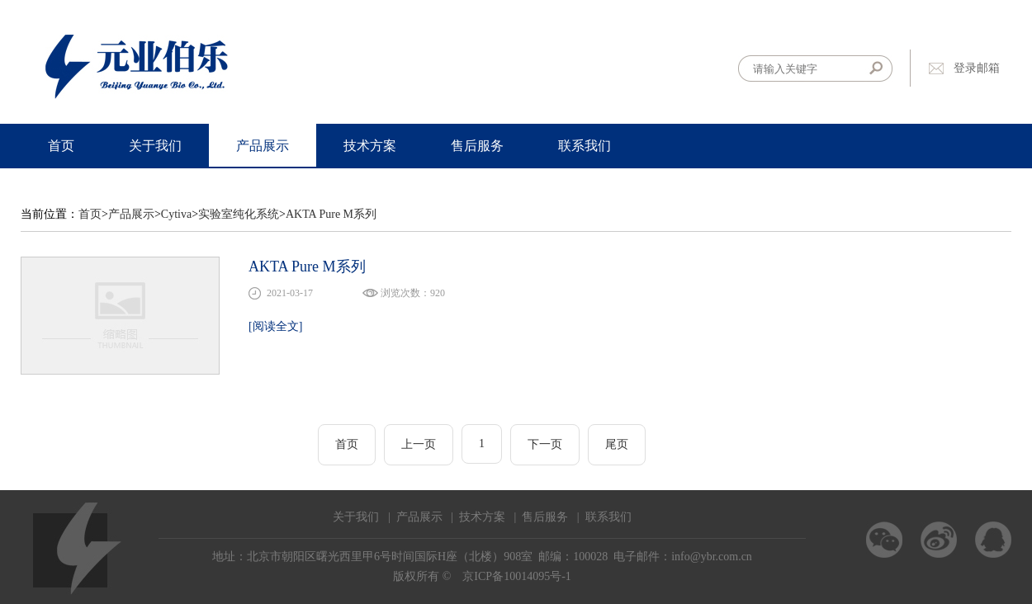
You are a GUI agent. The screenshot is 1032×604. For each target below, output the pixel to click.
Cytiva (176, 214)
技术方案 (369, 146)
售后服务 (477, 146)
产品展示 (262, 146)
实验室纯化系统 (238, 214)
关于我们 (155, 146)
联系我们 (584, 146)
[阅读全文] (275, 326)
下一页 (545, 444)
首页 (61, 146)
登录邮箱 (977, 68)
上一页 (418, 444)
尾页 (616, 444)
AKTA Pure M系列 (331, 214)
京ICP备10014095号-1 (516, 576)
